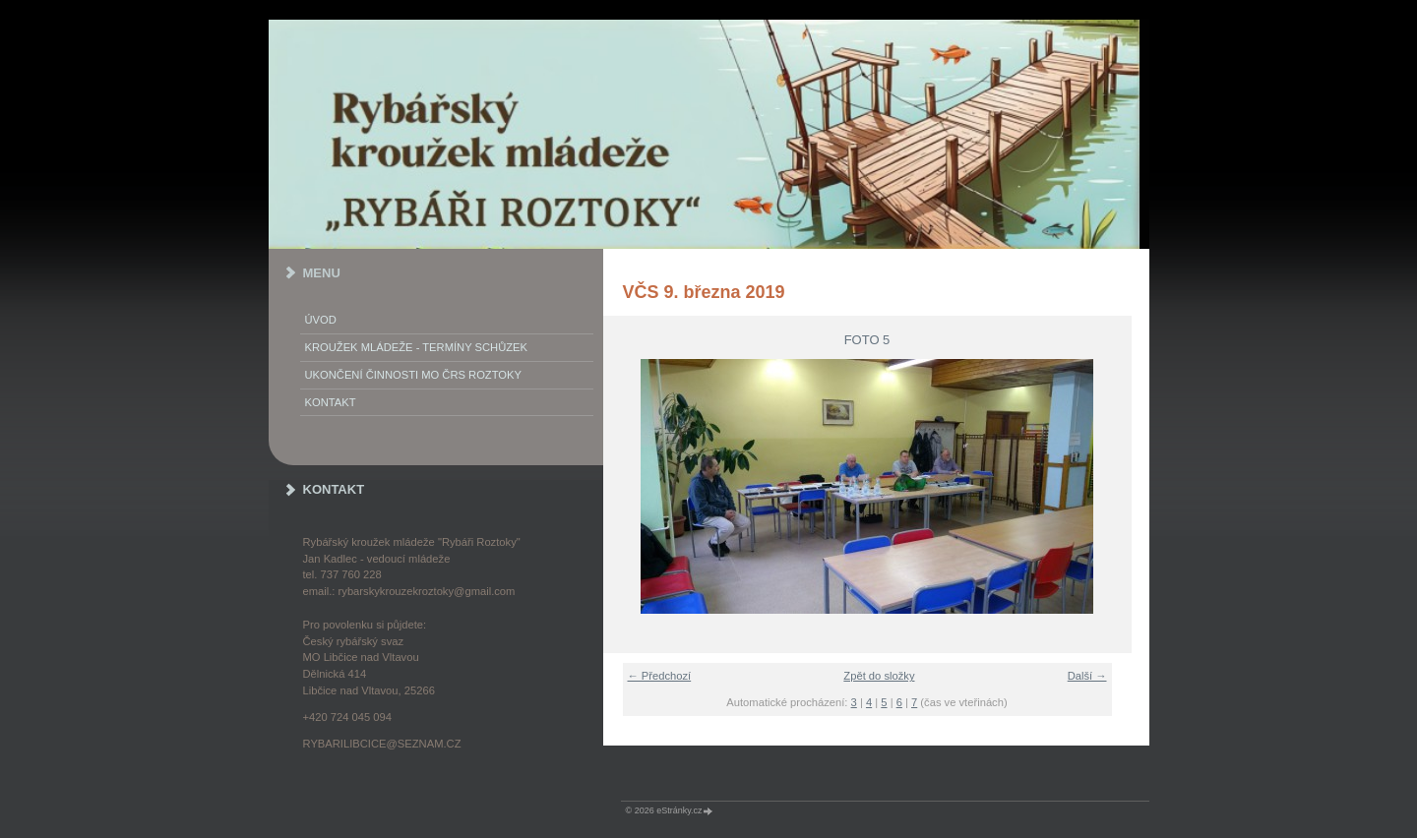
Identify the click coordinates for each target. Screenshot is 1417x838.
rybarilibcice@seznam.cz (382, 743)
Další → (1087, 676)
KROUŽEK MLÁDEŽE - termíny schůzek (416, 347)
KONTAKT (330, 402)
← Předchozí (660, 676)
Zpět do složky (878, 676)
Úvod (321, 320)
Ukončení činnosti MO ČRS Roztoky (413, 375)
